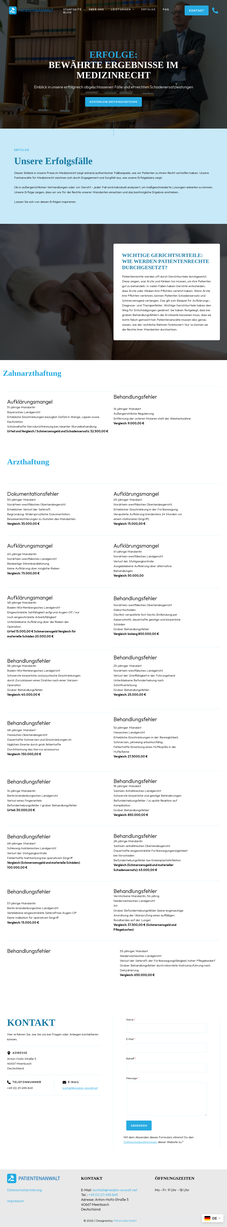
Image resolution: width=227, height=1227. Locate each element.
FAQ (158, 10)
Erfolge (142, 10)
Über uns (93, 10)
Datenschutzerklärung (24, 1190)
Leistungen (118, 10)
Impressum (15, 1201)
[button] (128, 10)
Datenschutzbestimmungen (142, 1142)
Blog (171, 10)
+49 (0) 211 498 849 (103, 1194)
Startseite (71, 10)
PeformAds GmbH (125, 1220)
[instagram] (215, 10)
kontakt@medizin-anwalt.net (81, 1088)
